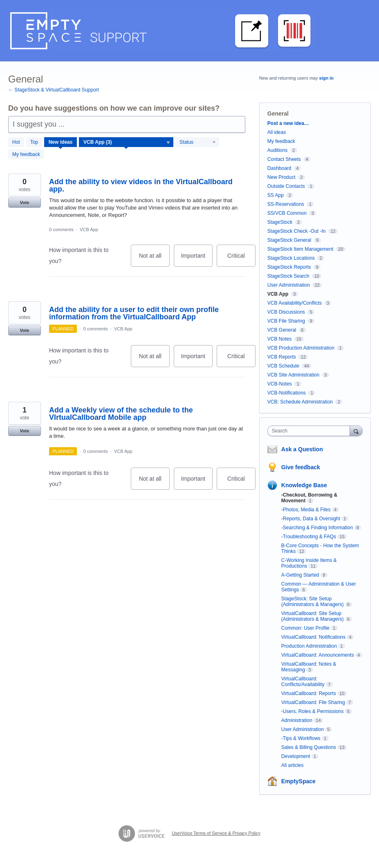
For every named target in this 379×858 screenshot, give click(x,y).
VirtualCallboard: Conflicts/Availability (303, 681)
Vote (24, 202)
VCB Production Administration (300, 348)
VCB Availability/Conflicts (294, 303)
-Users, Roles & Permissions (312, 711)
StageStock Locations (291, 258)
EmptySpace (298, 781)
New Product (281, 177)
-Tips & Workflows (301, 738)
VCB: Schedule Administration (300, 402)
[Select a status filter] (197, 142)
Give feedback (300, 467)
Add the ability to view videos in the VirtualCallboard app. (141, 185)
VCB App (89, 229)
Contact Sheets (284, 159)
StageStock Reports (289, 267)
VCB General (282, 330)
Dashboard (279, 168)
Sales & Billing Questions (308, 747)
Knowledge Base (304, 485)
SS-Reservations (285, 204)
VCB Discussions (286, 312)
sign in (326, 78)
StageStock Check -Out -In (296, 231)
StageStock (279, 222)
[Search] (356, 431)
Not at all (154, 259)
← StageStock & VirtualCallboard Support (53, 90)
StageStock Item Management (300, 249)
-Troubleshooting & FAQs (308, 536)
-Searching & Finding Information (317, 527)
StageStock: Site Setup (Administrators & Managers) (312, 601)
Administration (296, 720)
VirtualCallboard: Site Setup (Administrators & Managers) (312, 616)
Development (295, 756)
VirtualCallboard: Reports (308, 693)
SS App (275, 195)
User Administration (288, 285)
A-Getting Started (300, 575)
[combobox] (310, 431)
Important (197, 259)
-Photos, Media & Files (306, 510)
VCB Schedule (283, 366)
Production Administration (309, 646)
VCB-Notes (279, 384)
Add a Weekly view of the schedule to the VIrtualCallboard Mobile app (121, 413)
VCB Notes (279, 339)
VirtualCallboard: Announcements (317, 655)
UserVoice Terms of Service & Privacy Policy (216, 833)
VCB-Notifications (286, 393)
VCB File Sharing (286, 321)
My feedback (26, 154)
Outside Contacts (286, 186)
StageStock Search (288, 276)
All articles (292, 765)
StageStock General (289, 240)
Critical (241, 259)
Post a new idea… (288, 123)
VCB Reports (281, 357)
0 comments (61, 229)
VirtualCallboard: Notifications (313, 637)
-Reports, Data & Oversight (310, 518)
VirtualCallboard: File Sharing (313, 702)
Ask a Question (302, 449)
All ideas (276, 132)
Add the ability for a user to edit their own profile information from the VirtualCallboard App (134, 313)
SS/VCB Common (287, 213)
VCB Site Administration (293, 375)
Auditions (277, 150)
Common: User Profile (305, 628)
